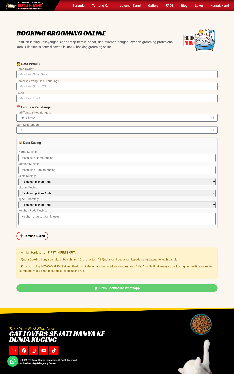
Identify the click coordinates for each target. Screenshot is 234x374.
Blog (184, 5)
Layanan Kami (130, 5)
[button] (12, 361)
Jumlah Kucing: (28, 164)
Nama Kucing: (27, 151)
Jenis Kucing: (27, 176)
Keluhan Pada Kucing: (32, 210)
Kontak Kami (219, 5)
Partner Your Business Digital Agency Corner (32, 363)
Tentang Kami (102, 5)
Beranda (78, 5)
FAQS (170, 5)
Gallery (153, 5)
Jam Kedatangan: (27, 124)
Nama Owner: (25, 69)
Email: (20, 93)
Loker (199, 5)
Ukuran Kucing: (28, 187)
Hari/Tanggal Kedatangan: (33, 112)
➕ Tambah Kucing (32, 236)
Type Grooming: (28, 199)
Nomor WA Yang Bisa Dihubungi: (37, 81)
